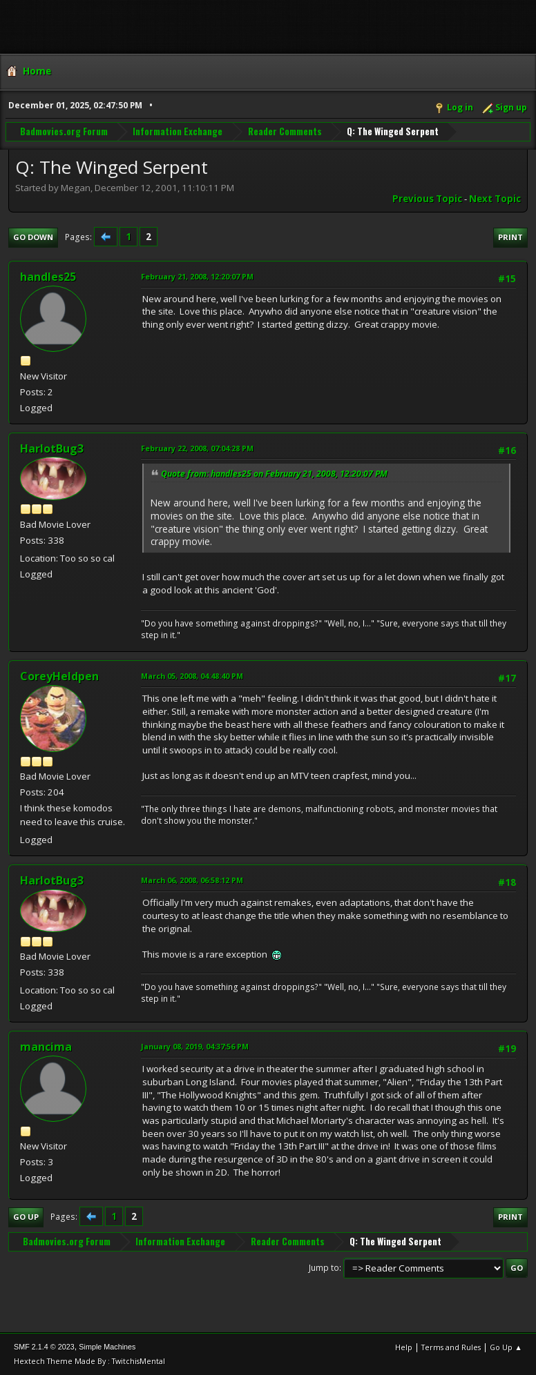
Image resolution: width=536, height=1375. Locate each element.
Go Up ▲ (506, 1347)
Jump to (324, 1268)
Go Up (26, 1216)
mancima (46, 1046)
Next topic (495, 198)
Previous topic (427, 198)
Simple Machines (107, 1347)
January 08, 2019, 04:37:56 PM (195, 1046)
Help (403, 1347)
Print (510, 237)
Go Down (33, 237)
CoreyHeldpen (59, 676)
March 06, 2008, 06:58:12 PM (192, 880)
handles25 (48, 276)
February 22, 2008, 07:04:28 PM (197, 448)
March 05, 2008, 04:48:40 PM (192, 676)
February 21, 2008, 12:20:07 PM (197, 276)
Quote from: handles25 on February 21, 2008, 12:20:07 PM (274, 473)
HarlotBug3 (52, 448)
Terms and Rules (451, 1347)
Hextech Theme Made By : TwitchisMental (89, 1361)
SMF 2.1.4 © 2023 (44, 1347)
